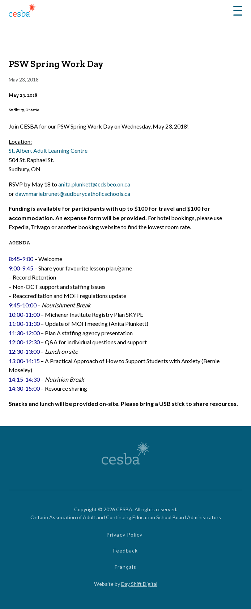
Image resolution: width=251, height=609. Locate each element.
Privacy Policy (124, 535)
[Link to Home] (22, 11)
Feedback (125, 550)
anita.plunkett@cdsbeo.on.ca (94, 184)
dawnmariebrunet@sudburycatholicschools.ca (72, 193)
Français (125, 567)
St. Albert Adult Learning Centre (48, 150)
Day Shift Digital (139, 584)
